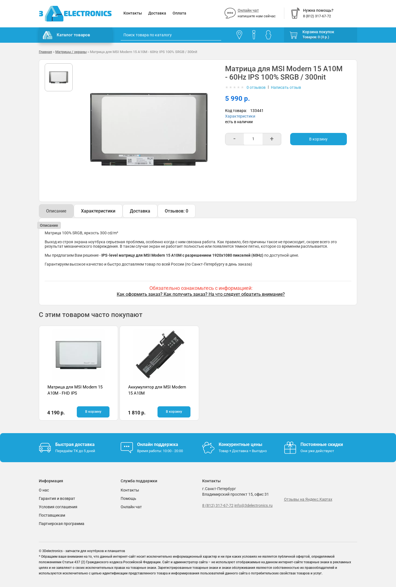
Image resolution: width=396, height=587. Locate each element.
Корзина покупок (318, 32)
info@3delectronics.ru (253, 505)
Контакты (132, 13)
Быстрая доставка (75, 444)
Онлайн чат (248, 10)
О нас (44, 490)
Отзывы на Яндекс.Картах (308, 499)
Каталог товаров (66, 35)
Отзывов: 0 (176, 211)
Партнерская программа (61, 523)
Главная (45, 52)
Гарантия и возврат (57, 498)
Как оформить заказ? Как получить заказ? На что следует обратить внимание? (201, 294)
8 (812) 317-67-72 (217, 505)
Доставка (157, 13)
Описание (56, 211)
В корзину (318, 139)
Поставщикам (52, 515)
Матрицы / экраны (71, 52)
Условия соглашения (58, 507)
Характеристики (240, 116)
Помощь (128, 498)
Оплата (179, 13)
